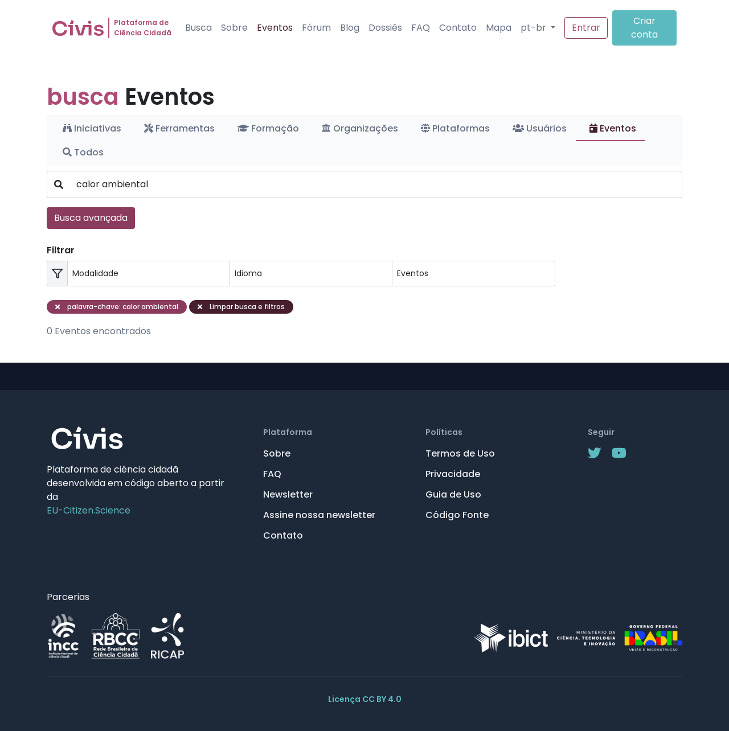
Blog (349, 27)
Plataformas (455, 128)
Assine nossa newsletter (319, 514)
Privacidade (452, 474)
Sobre (234, 27)
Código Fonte (457, 514)
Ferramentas (179, 128)
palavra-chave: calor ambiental (116, 306)
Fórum (316, 27)
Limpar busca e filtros (241, 306)
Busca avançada (91, 217)
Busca (198, 27)
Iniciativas (92, 128)
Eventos (275, 27)
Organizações (360, 128)
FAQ (420, 27)
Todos (83, 152)
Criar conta (644, 27)
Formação (268, 128)
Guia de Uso (453, 494)
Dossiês (385, 27)
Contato (458, 27)
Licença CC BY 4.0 (365, 699)
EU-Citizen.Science (88, 510)
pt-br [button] (534, 27)
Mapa (498, 27)
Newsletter (288, 494)
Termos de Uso (460, 453)
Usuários (540, 128)
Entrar (586, 27)
